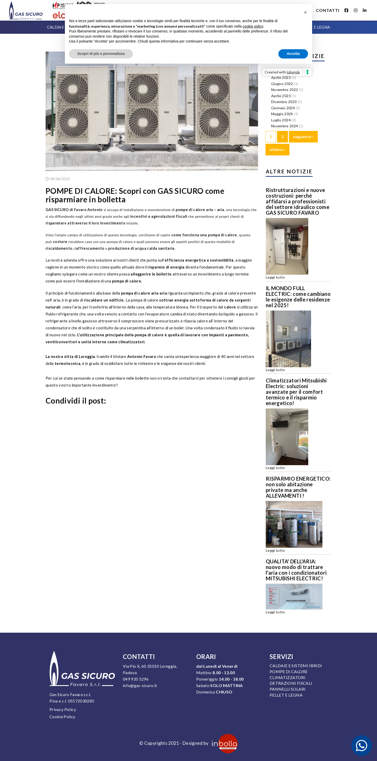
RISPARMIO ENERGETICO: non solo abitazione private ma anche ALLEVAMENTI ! (298, 487)
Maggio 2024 (282, 114)
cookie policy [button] (253, 26)
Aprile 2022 (281, 77)
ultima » (277, 149)
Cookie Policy (62, 716)
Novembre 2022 (284, 89)
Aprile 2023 (281, 96)
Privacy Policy (62, 709)
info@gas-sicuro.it (140, 685)
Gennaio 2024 (283, 108)
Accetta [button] (293, 54)
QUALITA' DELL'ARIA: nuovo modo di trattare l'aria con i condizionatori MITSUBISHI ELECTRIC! (296, 569)
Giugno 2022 (282, 83)
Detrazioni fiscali (291, 683)
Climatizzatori (287, 677)
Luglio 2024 (281, 120)
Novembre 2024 (284, 126)
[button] (305, 12)
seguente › (303, 136)
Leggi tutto (275, 277)
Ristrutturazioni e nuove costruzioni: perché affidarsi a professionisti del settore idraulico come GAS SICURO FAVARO (297, 201)
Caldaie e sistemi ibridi (296, 665)
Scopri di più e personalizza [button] (101, 54)
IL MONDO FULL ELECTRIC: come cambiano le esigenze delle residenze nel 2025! (298, 296)
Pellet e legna (286, 694)
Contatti (327, 10)
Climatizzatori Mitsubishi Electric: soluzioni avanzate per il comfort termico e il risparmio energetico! (296, 391)
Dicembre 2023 (284, 101)
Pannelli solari (287, 689)
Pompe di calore (288, 671)
